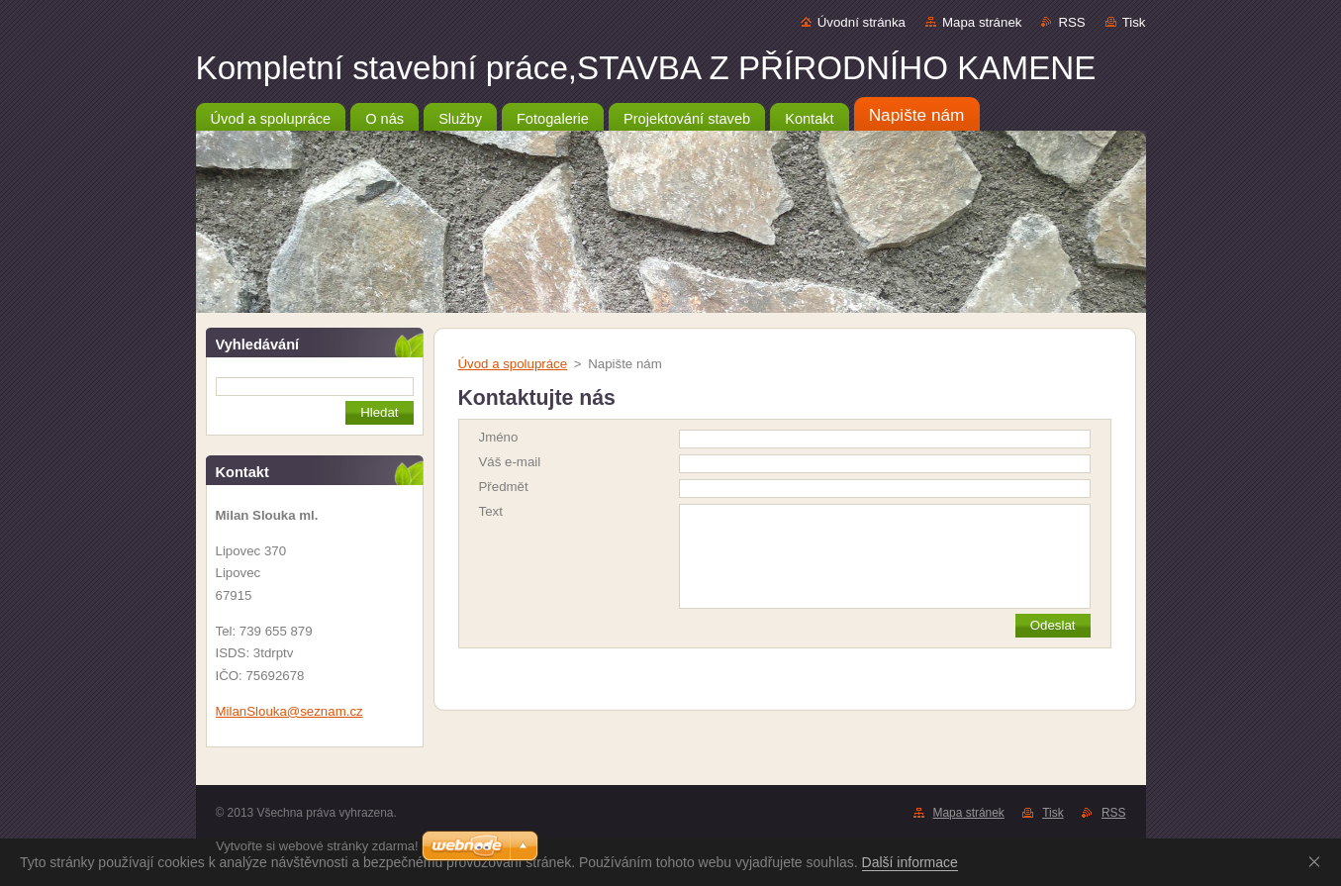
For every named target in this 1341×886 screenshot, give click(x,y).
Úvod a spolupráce (513, 363)
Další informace (910, 862)
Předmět (503, 486)
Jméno (499, 437)
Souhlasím (1318, 861)
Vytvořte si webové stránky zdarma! (317, 845)
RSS (1071, 22)
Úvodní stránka (861, 22)
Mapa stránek (981, 22)
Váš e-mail (510, 461)
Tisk (1134, 22)
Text (491, 511)
